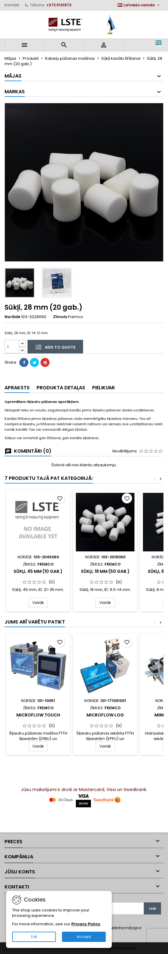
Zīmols (60, 317)
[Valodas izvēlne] (139, 5)
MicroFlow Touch (38, 715)
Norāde (12, 317)
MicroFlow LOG (105, 715)
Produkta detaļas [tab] (61, 387)
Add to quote (55, 346)
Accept (84, 937)
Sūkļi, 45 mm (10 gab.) (38, 571)
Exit (34, 937)
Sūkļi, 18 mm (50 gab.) (105, 571)
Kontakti (12, 5)
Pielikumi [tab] (103, 387)
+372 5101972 (58, 5)
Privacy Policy (85, 924)
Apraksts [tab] (17, 387)
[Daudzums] (12, 346)
